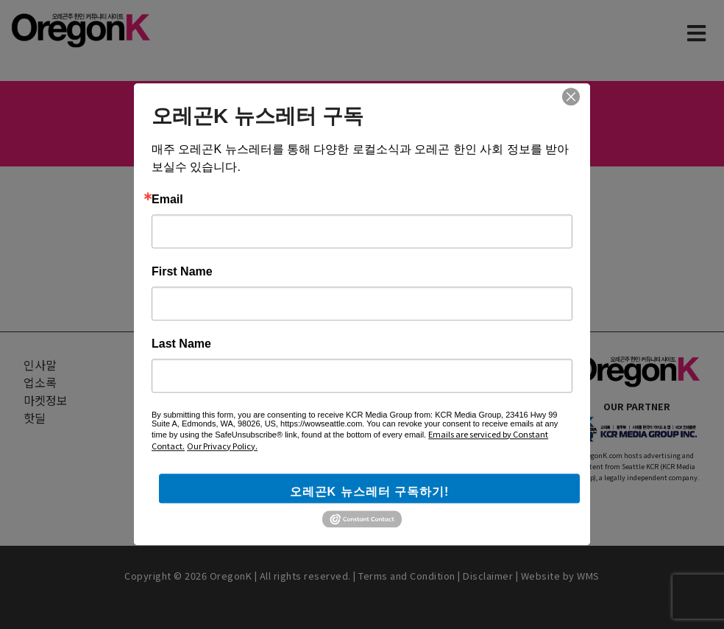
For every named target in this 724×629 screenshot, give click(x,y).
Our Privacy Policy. (222, 445)
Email (167, 199)
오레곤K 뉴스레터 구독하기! (370, 491)
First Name (182, 272)
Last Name (181, 344)
